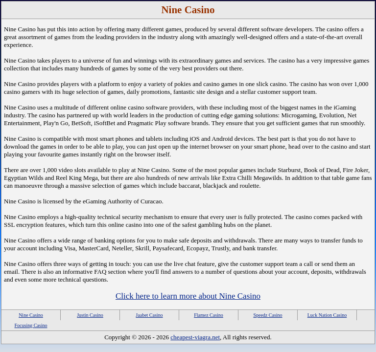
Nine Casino (31, 315)
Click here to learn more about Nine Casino (188, 296)
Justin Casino (90, 315)
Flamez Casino (208, 315)
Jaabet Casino (149, 315)
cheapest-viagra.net (195, 337)
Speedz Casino (267, 315)
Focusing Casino (31, 325)
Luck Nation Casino (327, 315)
